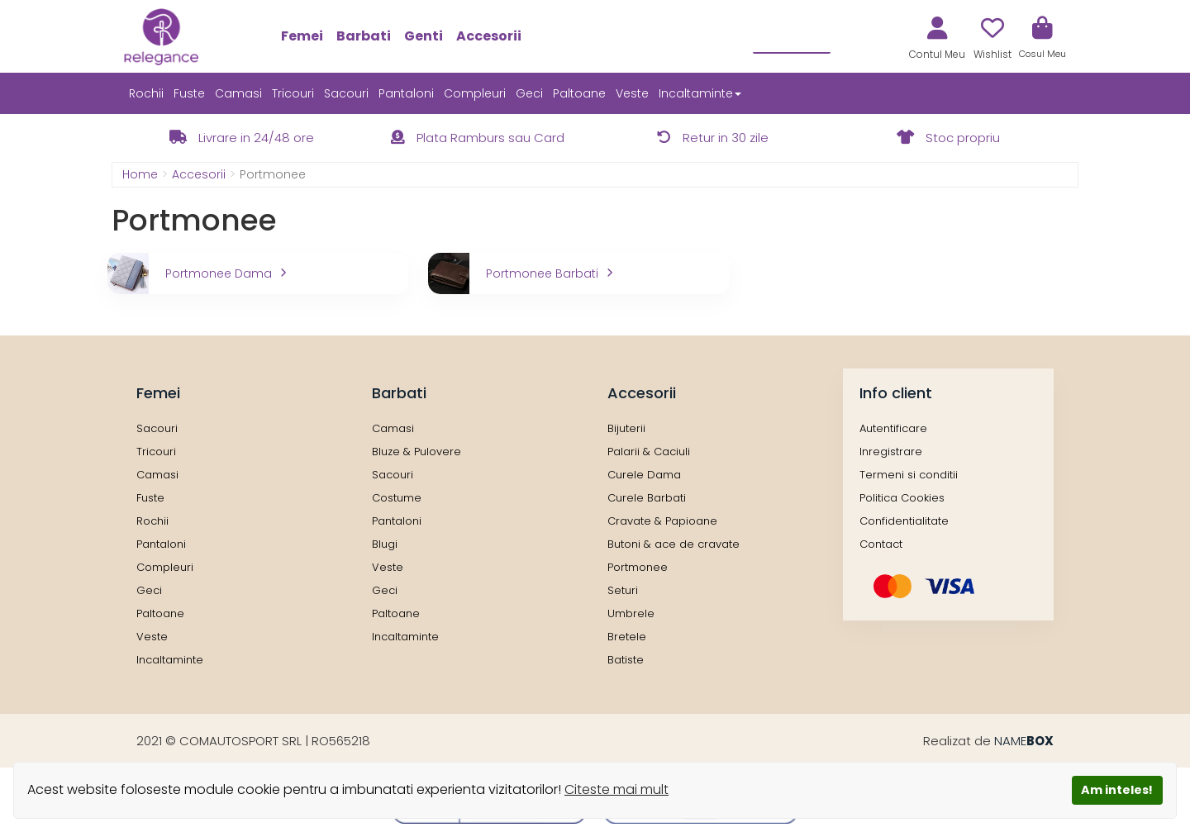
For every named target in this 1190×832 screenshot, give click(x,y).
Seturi (622, 590)
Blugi (384, 544)
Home (140, 174)
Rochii (146, 93)
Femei (302, 35)
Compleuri (475, 93)
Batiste (625, 660)
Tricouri (293, 93)
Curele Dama (644, 475)
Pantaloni (406, 93)
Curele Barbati (646, 498)
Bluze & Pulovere (416, 451)
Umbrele (630, 613)
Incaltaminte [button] (700, 93)
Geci (529, 93)
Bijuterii (626, 428)
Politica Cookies (902, 498)
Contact (880, 544)
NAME (1024, 740)
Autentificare (893, 428)
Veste (632, 93)
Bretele (626, 636)
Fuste (189, 93)
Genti (423, 35)
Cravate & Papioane (662, 521)
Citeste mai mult (616, 789)
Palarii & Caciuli (648, 451)
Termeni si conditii (908, 475)
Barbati (363, 35)
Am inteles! (1117, 790)
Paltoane (579, 93)
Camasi (238, 93)
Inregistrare (890, 451)
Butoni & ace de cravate (673, 544)
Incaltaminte (169, 660)
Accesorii (488, 35)
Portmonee (637, 567)
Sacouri (346, 93)
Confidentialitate (904, 521)
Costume (396, 498)
